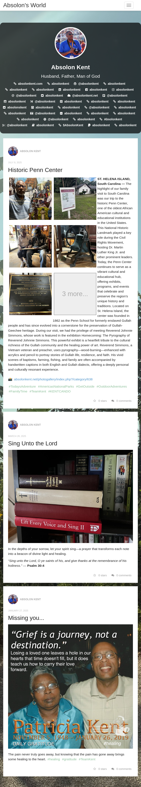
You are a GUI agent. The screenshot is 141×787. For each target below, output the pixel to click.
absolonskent (17, 107)
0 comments (121, 400)
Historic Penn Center (35, 170)
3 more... (75, 294)
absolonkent (60, 83)
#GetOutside (85, 386)
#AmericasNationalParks (56, 386)
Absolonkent (113, 119)
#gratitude (69, 759)
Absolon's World (24, 5)
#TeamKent (38, 391)
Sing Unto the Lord (32, 443)
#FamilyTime (18, 391)
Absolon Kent (70, 67)
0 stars (100, 400)
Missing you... (26, 618)
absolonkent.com (30, 83)
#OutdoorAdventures (112, 386)
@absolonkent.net (85, 95)
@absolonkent (88, 83)
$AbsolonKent (73, 125)
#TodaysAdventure (22, 386)
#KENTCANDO (59, 391)
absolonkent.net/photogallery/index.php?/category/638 (53, 379)
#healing (53, 759)
